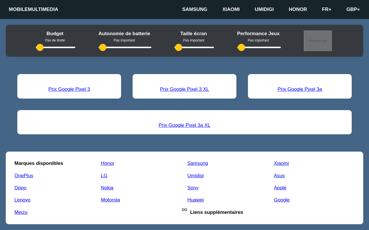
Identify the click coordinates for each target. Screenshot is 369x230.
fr (327, 9)
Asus (279, 175)
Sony (193, 188)
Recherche (317, 41)
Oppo (20, 188)
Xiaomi (231, 9)
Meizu (20, 212)
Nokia (107, 188)
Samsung (194, 9)
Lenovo (22, 200)
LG (104, 175)
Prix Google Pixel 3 (69, 89)
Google (282, 200)
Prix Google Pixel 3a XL (184, 125)
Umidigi (264, 9)
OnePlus (23, 175)
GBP (353, 9)
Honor (298, 9)
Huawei (195, 200)
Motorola (110, 200)
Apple (280, 188)
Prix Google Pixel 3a (300, 89)
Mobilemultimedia (34, 9)
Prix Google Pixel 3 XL (184, 89)
